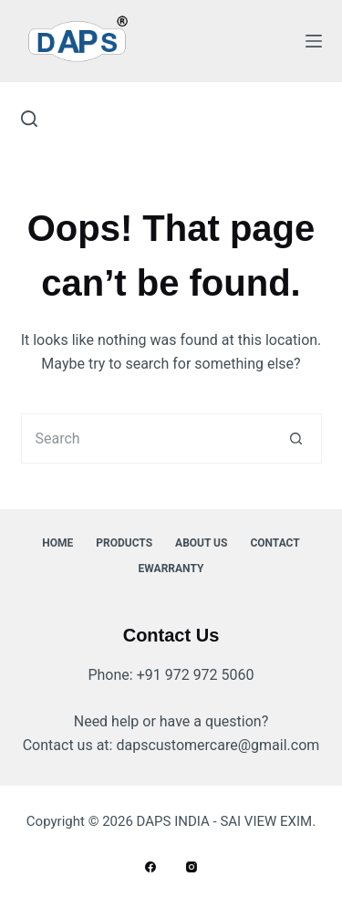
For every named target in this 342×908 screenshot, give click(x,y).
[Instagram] (191, 867)
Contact (274, 543)
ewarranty (171, 568)
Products (124, 543)
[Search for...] (146, 438)
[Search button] (297, 438)
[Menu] (314, 41)
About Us (201, 543)
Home (57, 543)
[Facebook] (150, 867)
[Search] (29, 118)
